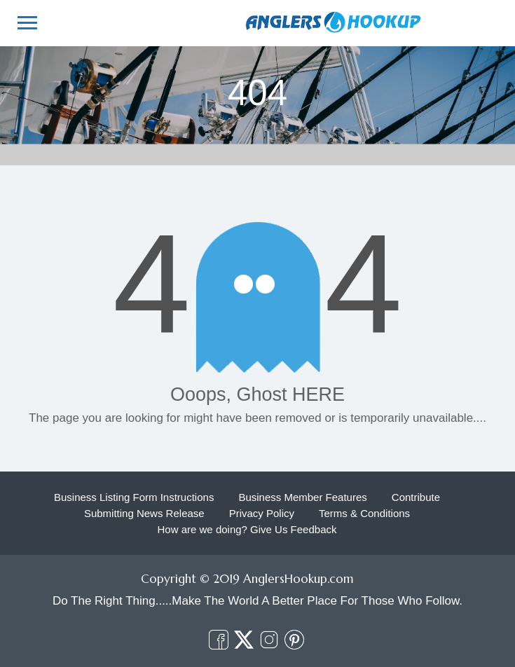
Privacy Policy (261, 513)
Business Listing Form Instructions (134, 497)
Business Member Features (302, 497)
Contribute (416, 497)
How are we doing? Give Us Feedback (247, 529)
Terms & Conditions (364, 513)
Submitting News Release (144, 513)
